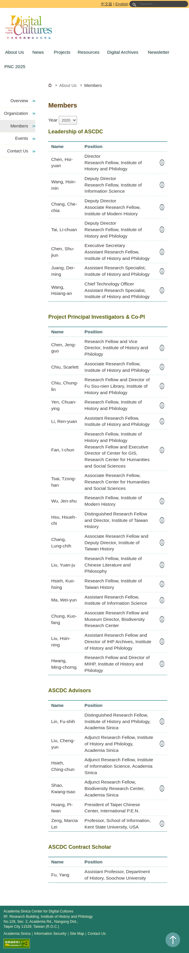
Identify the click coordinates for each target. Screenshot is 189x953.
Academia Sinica (17, 934)
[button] (14, 52)
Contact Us (97, 934)
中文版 (106, 4)
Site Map (77, 934)
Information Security (50, 934)
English (121, 4)
